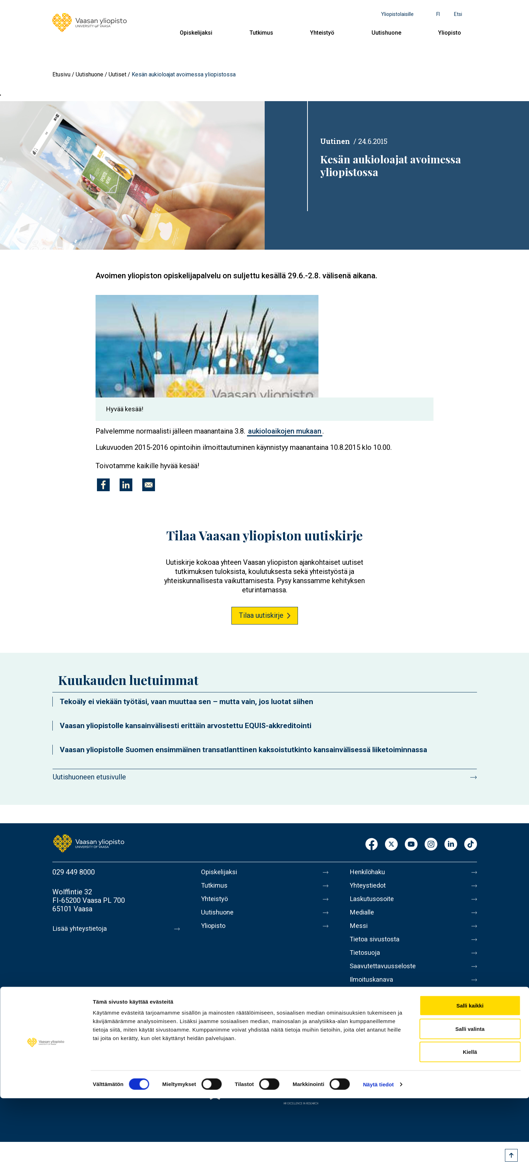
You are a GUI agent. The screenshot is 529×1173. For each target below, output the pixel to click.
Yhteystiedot (369, 887)
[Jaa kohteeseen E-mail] (148, 484)
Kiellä (470, 1126)
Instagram (431, 845)
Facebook (371, 845)
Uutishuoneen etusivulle (89, 777)
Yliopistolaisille (397, 14)
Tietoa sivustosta (377, 946)
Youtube (411, 845)
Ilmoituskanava (373, 991)
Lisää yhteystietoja (81, 928)
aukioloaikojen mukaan (284, 431)
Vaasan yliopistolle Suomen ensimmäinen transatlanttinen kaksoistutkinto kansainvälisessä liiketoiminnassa (243, 749)
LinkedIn (450, 845)
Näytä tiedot (378, 1159)
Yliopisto (449, 32)
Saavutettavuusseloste (385, 976)
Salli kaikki (470, 1080)
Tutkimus (261, 32)
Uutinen (335, 141)
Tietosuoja (366, 961)
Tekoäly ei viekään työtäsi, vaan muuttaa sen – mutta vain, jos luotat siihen (186, 701)
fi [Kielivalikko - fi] (438, 14)
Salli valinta (470, 1104)
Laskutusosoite (373, 902)
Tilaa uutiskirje (261, 615)
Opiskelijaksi (196, 32)
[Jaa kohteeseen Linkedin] (126, 484)
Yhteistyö (322, 32)
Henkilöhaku (369, 872)
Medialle (363, 916)
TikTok (470, 845)
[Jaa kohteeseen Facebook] (103, 484)
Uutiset (117, 74)
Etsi (458, 14)
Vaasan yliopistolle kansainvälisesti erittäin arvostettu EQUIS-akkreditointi (185, 725)
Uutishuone (386, 32)
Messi (359, 931)
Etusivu (61, 74)
